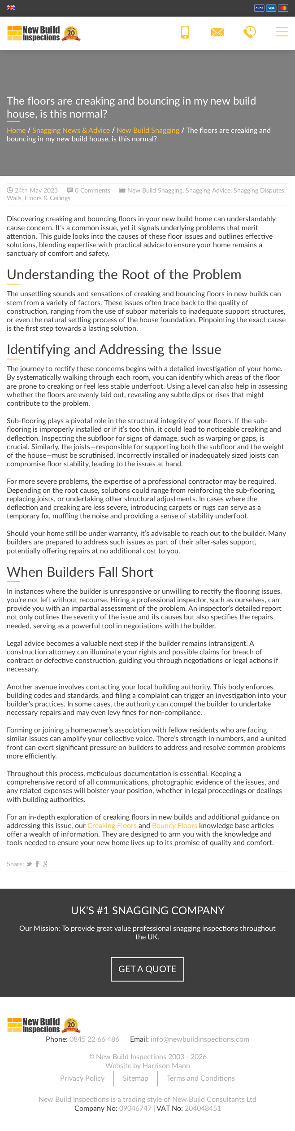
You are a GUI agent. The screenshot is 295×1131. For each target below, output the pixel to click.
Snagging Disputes (259, 191)
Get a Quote (147, 969)
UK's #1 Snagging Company (148, 911)
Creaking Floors (112, 825)
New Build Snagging (148, 130)
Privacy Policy (82, 1078)
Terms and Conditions (201, 1078)
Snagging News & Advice (71, 130)
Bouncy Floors (174, 825)
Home (16, 130)
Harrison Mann (166, 1066)
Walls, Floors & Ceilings (38, 198)
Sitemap (135, 1078)
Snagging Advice (208, 191)
